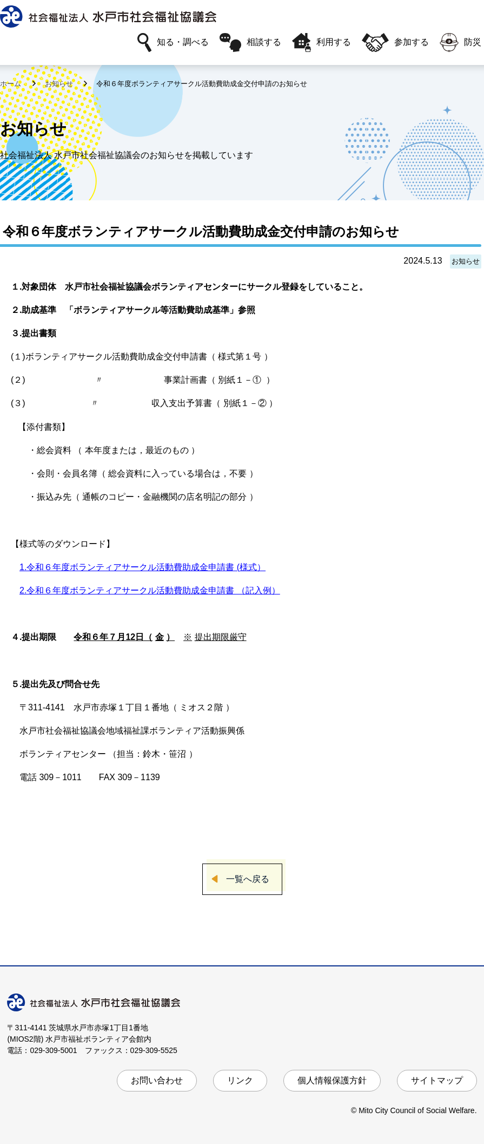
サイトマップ (437, 1080)
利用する (321, 42)
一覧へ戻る (247, 879)
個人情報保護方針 (332, 1080)
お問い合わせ (157, 1080)
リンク (240, 1080)
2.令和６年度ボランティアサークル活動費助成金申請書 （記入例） (149, 590)
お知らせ (60, 84)
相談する (250, 42)
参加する (395, 42)
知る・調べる (173, 42)
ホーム (11, 84)
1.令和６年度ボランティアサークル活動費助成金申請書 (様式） (142, 567)
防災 (460, 42)
